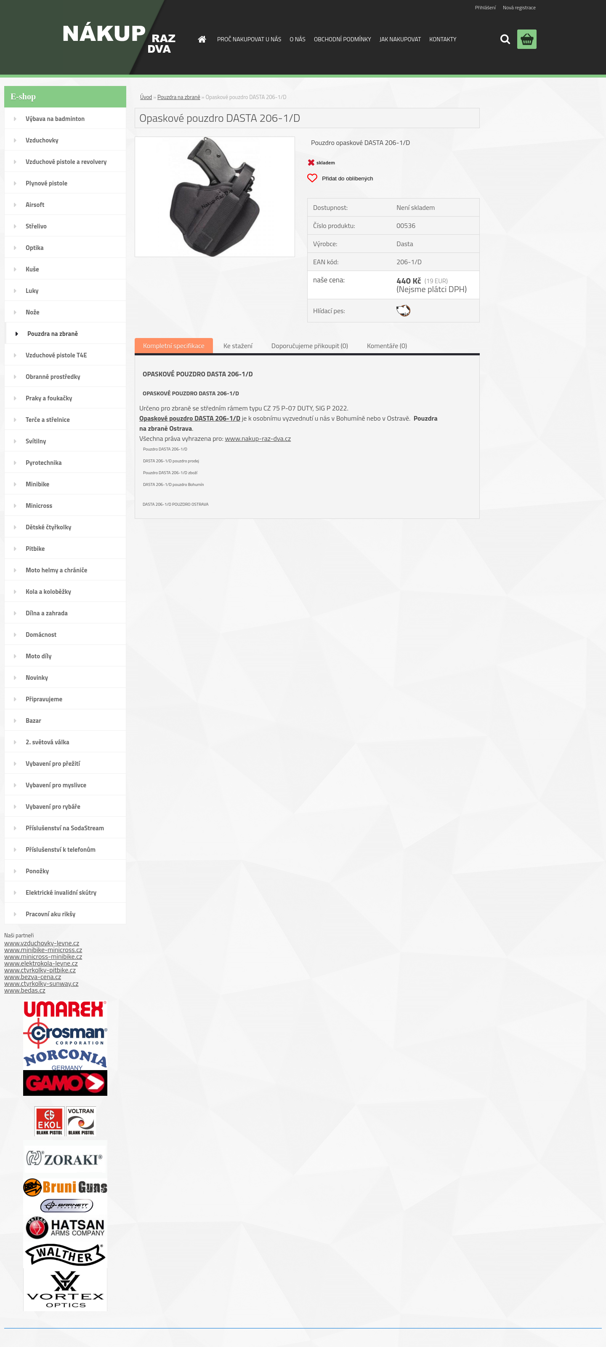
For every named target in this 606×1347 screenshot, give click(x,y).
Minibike (37, 484)
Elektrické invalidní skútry (61, 892)
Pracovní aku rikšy (50, 914)
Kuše (32, 269)
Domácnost (41, 634)
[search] (505, 39)
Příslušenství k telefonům (61, 849)
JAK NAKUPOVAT (400, 39)
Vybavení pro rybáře (53, 806)
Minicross (39, 505)
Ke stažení (237, 346)
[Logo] (119, 37)
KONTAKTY (442, 39)
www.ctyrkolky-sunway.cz (41, 983)
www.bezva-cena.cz (32, 976)
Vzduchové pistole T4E (56, 355)
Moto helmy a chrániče (56, 570)
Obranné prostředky (53, 376)
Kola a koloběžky (48, 591)
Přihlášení (485, 7)
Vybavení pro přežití (53, 763)
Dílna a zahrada (47, 613)
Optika (35, 247)
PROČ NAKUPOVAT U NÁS (249, 39)
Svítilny (36, 441)
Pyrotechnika (44, 462)
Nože (33, 312)
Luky (32, 290)
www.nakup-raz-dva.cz (258, 438)
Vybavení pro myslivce (56, 785)
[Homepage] (201, 39)
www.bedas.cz (24, 990)
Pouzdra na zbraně (52, 333)
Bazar (33, 720)
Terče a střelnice (48, 419)
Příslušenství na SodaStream (65, 828)
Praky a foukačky (49, 398)
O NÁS (298, 39)
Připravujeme (44, 699)
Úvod (146, 97)
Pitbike (35, 548)
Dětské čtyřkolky (48, 527)
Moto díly (38, 656)
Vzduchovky (42, 140)
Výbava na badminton (55, 118)
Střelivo (36, 226)
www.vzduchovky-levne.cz (41, 943)
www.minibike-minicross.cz (43, 950)
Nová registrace (519, 7)
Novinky (37, 677)
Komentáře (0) (387, 346)
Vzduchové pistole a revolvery (66, 161)
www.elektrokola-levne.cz (41, 963)
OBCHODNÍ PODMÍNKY (342, 39)
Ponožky (37, 871)
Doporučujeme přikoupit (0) (309, 346)
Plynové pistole (46, 183)
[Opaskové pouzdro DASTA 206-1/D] (215, 140)
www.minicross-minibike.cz (43, 956)
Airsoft (35, 204)
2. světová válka (47, 742)
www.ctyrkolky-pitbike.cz (40, 970)
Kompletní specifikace (174, 346)
